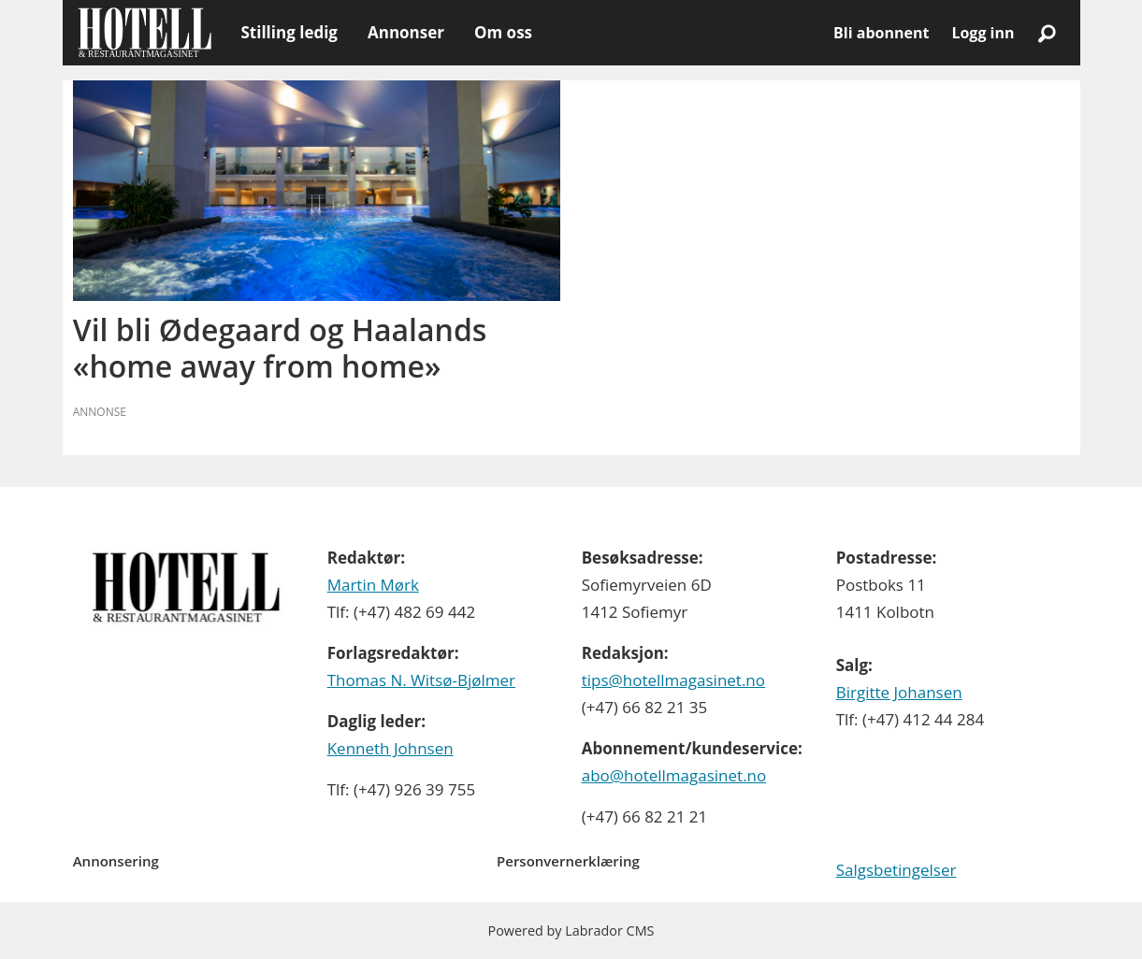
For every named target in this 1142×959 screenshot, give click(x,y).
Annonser (406, 32)
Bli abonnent (881, 32)
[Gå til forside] (144, 32)
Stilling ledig (289, 32)
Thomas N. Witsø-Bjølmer (421, 680)
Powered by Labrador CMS (571, 930)
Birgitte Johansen (899, 692)
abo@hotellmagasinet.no (674, 775)
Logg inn (982, 32)
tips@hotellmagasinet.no (673, 680)
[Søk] (1047, 32)
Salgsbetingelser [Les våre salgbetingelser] (896, 869)
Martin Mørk (373, 584)
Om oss (503, 32)
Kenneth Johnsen (390, 748)
